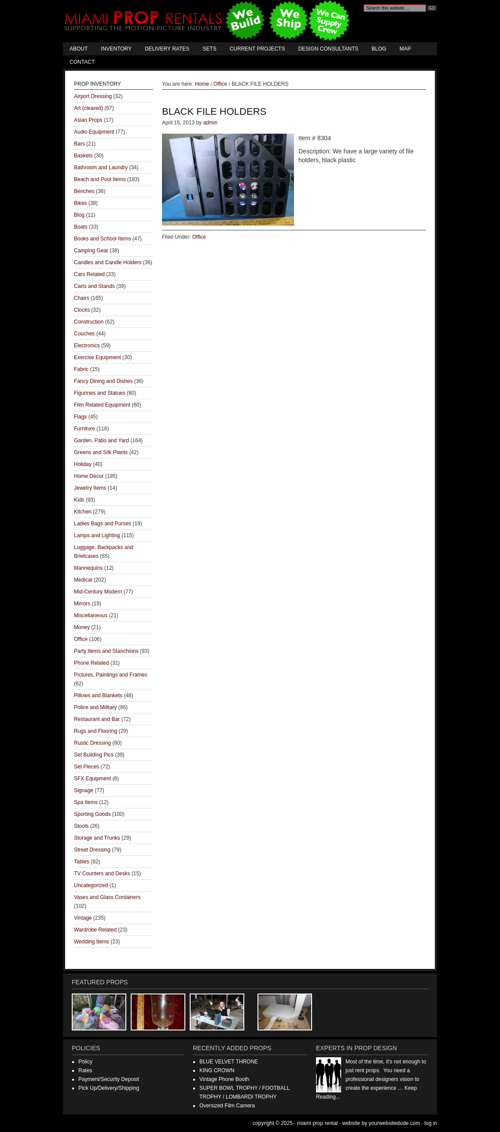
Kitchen (83, 512)
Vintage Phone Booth (224, 1079)
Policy (85, 1062)
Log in (430, 1123)
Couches (84, 334)
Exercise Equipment (97, 357)
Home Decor (88, 476)
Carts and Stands (94, 286)
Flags (80, 417)
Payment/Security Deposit (108, 1079)
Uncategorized (91, 885)
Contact (82, 62)
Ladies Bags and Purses (102, 524)
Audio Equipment (94, 132)
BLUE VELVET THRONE (228, 1062)
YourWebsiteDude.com (394, 1123)
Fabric (81, 369)
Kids (79, 500)
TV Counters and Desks (102, 873)
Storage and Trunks (97, 838)
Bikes (80, 203)
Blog (378, 49)
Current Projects (257, 49)
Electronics (87, 345)
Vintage (83, 918)
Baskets (83, 156)
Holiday (83, 464)
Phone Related (91, 663)
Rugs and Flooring (95, 731)
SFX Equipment (92, 778)
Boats (81, 227)
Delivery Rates (167, 49)
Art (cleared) (88, 108)
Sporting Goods (92, 814)
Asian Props (88, 120)
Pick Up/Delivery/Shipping (108, 1088)
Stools (81, 826)
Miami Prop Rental (208, 21)
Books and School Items (102, 239)
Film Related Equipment (102, 405)
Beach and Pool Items (99, 179)
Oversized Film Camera (227, 1106)
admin (210, 123)
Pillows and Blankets (98, 695)
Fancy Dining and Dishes (103, 381)
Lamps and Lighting (97, 535)
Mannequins (88, 568)
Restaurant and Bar (97, 719)
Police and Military (95, 707)
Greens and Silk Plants (101, 452)
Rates (85, 1070)
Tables (81, 862)
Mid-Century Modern (98, 592)
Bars (79, 144)
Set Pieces (86, 767)
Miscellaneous (90, 615)
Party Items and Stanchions (106, 651)
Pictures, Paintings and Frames (110, 675)
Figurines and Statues (99, 393)
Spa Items (86, 802)
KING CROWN (216, 1070)
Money (82, 627)
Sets (209, 49)
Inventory (116, 49)
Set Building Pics (94, 755)
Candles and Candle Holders (107, 262)
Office (199, 237)
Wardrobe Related (95, 930)
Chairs (81, 298)
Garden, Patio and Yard (101, 440)
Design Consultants (328, 49)
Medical (83, 580)
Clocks (82, 310)
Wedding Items (91, 942)
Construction (88, 322)
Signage (83, 790)
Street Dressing (92, 850)
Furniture (84, 429)
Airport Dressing (93, 96)
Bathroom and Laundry (101, 167)
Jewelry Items (90, 488)
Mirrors (82, 604)
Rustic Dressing (92, 743)
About (79, 49)
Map (405, 49)
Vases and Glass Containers (107, 897)
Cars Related (89, 274)
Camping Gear (91, 251)
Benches (84, 191)
